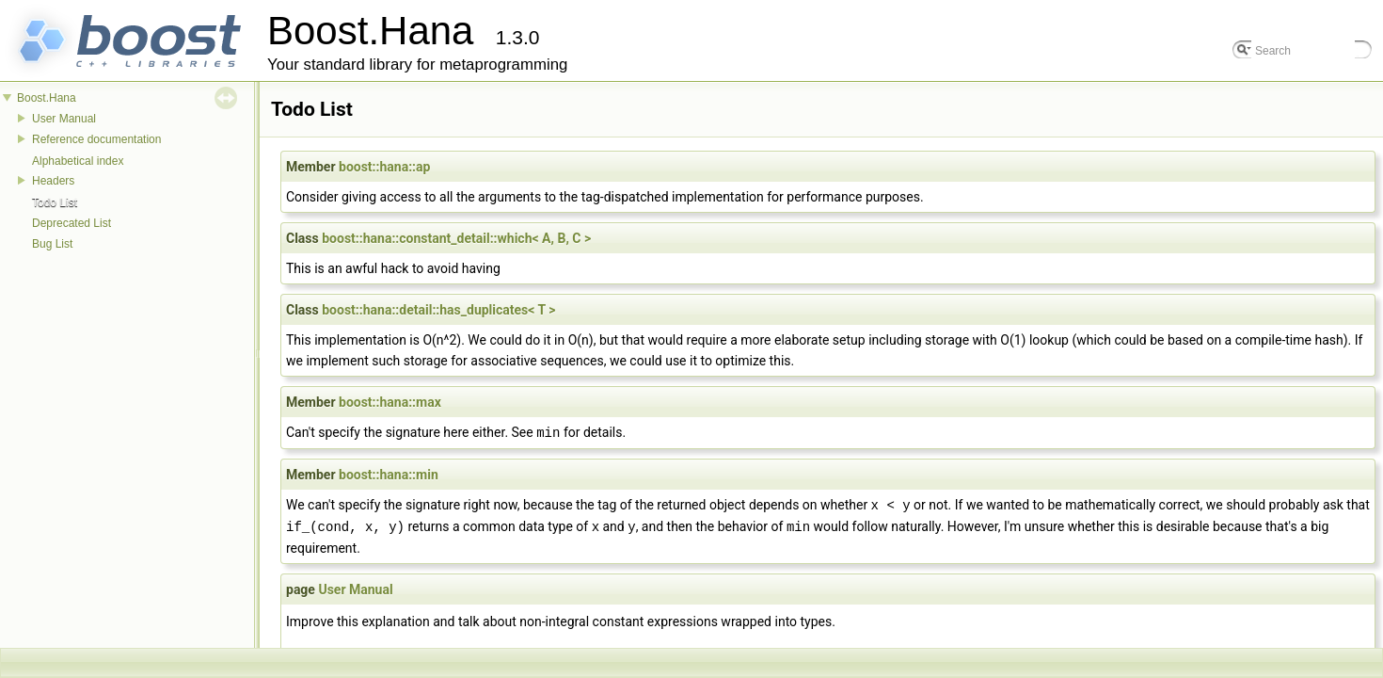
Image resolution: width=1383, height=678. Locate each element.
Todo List (54, 202)
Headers (53, 180)
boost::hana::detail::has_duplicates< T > (438, 309)
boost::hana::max (390, 402)
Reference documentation (96, 139)
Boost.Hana (46, 98)
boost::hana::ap (384, 166)
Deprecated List (71, 223)
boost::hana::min (388, 473)
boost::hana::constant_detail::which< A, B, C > (456, 238)
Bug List (52, 243)
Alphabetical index (77, 161)
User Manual (64, 118)
